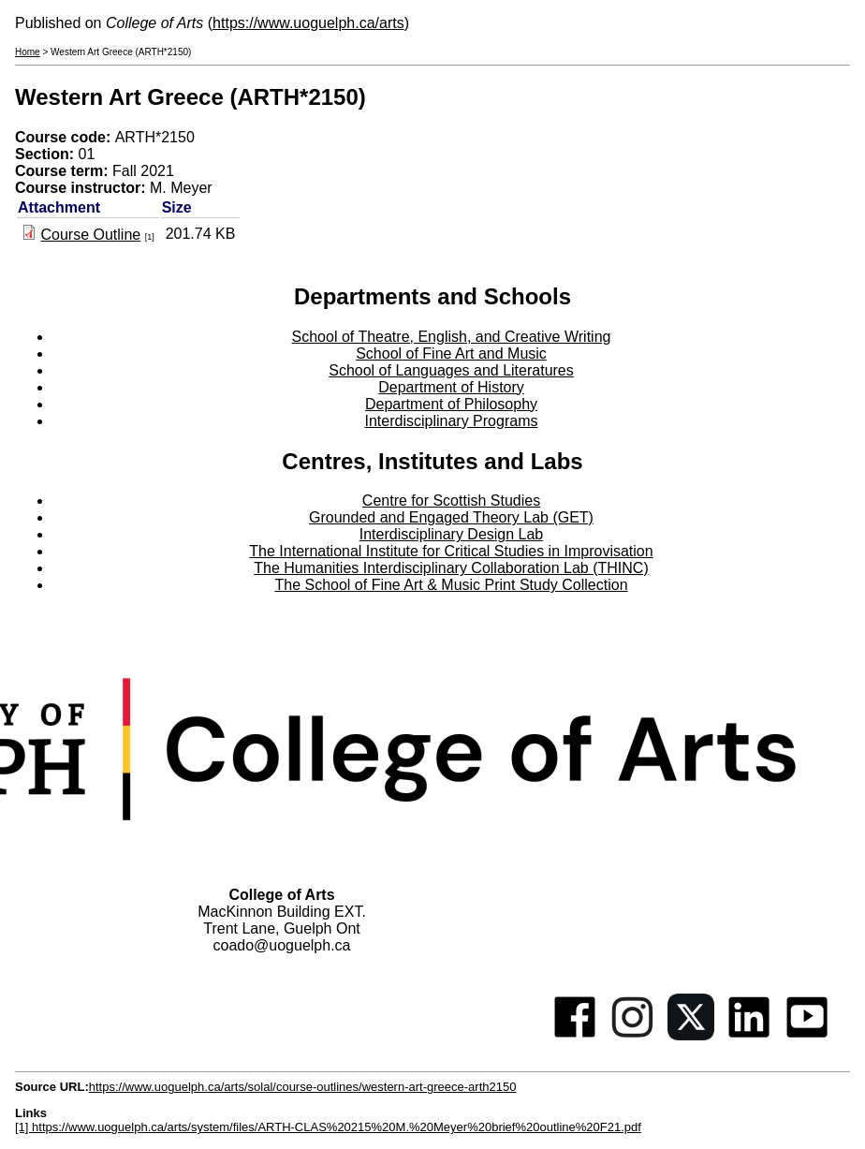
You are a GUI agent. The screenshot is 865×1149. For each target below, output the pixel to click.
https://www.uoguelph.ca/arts (308, 23)
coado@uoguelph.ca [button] (281, 945)
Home (27, 52)
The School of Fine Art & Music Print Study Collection (450, 585)
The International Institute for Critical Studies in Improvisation (450, 551)
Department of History (451, 387)
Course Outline (90, 235)
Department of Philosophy (451, 404)
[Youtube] (807, 1035)
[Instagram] (632, 1035)
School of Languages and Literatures (451, 370)
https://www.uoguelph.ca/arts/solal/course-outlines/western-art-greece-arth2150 (303, 1087)
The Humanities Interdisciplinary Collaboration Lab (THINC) (451, 568)
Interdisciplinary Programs (451, 421)
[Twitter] (690, 1035)
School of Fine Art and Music (451, 353)
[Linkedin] (749, 1035)
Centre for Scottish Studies (451, 500)
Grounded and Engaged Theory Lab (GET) (451, 517)
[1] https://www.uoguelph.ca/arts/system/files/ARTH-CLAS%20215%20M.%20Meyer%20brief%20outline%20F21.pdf (328, 1127)
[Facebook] (574, 1035)
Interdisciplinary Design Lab (451, 534)
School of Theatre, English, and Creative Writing (451, 337)
